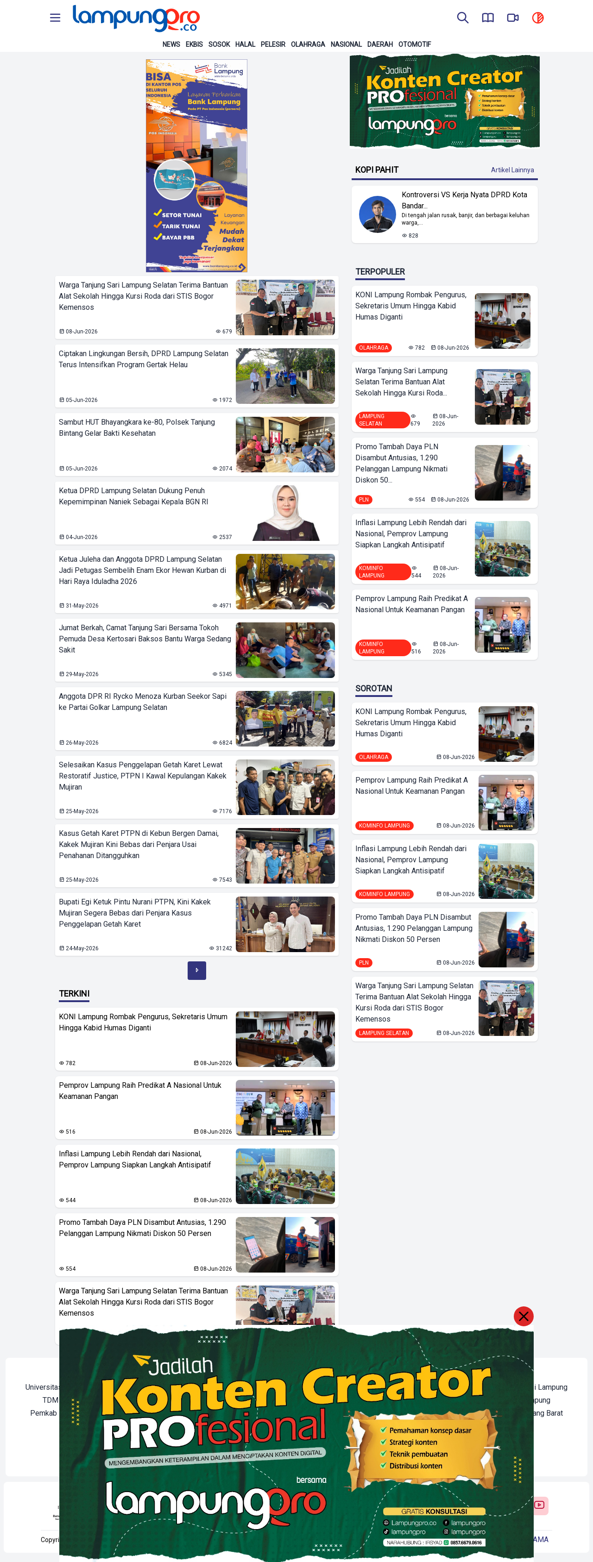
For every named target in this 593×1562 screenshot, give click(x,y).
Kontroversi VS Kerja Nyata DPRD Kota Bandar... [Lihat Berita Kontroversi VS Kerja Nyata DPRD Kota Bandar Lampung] (464, 200)
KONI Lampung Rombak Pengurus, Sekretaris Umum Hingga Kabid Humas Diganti (143, 1022)
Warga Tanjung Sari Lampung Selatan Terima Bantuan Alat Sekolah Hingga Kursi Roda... (401, 381)
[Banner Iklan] (197, 165)
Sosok (219, 44)
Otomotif (414, 44)
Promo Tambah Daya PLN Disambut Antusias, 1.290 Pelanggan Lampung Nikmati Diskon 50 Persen (142, 1228)
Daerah (380, 44)
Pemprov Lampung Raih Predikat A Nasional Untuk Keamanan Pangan (140, 1091)
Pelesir (273, 44)
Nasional (346, 44)
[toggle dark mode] (538, 18)
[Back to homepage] (135, 18)
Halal (245, 44)
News (171, 44)
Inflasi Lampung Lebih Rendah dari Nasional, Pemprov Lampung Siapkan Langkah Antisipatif (135, 1159)
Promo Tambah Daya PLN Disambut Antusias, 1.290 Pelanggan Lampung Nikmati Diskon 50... (401, 463)
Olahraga (308, 44)
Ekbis (194, 44)
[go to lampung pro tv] (513, 18)
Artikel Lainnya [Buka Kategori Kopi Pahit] (512, 170)
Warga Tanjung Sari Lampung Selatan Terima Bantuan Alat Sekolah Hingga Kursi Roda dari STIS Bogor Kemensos (143, 1301)
